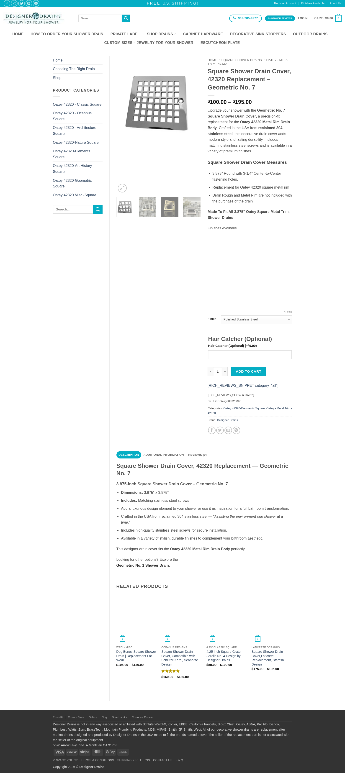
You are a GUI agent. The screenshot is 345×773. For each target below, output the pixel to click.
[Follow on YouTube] (36, 3)
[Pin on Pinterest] (236, 430)
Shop (57, 78)
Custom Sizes (76, 717)
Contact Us (162, 760)
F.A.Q (179, 760)
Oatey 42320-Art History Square (72, 169)
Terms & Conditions (97, 760)
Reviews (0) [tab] (197, 454)
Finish (212, 318)
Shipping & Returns (133, 760)
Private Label (125, 34)
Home (17, 34)
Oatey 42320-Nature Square (76, 142)
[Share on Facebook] (212, 430)
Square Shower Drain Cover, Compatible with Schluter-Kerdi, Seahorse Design (179, 658)
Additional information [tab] (164, 454)
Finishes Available (312, 3)
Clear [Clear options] (288, 312)
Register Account (285, 3)
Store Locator (119, 717)
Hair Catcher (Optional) (232, 346)
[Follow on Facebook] (7, 3)
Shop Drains (161, 34)
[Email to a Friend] (228, 430)
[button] (303, 18)
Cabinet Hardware (203, 34)
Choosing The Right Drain (74, 69)
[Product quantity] (217, 371)
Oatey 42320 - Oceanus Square (72, 116)
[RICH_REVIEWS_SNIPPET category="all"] (243, 385)
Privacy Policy (65, 760)
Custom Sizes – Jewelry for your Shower (148, 43)
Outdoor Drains (310, 34)
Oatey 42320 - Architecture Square (74, 131)
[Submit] (126, 18)
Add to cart (248, 371)
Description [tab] (128, 454)
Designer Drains (227, 420)
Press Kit (58, 717)
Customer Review (142, 717)
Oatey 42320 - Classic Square (77, 104)
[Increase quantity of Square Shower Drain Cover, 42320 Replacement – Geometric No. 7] (225, 371)
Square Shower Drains (241, 60)
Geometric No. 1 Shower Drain (142, 565)
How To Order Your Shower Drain (67, 34)
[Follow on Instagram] (14, 3)
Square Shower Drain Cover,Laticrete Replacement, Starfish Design (268, 658)
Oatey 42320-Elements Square (71, 154)
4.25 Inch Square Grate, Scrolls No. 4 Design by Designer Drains (224, 656)
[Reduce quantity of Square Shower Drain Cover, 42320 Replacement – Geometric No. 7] (210, 371)
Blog (104, 717)
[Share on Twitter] (220, 430)
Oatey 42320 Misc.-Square (74, 195)
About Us (336, 3)
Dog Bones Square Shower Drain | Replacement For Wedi (136, 656)
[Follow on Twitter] (21, 3)
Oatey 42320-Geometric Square (72, 183)
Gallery (93, 717)
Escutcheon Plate (220, 43)
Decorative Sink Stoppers (258, 34)
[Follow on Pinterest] (29, 3)
